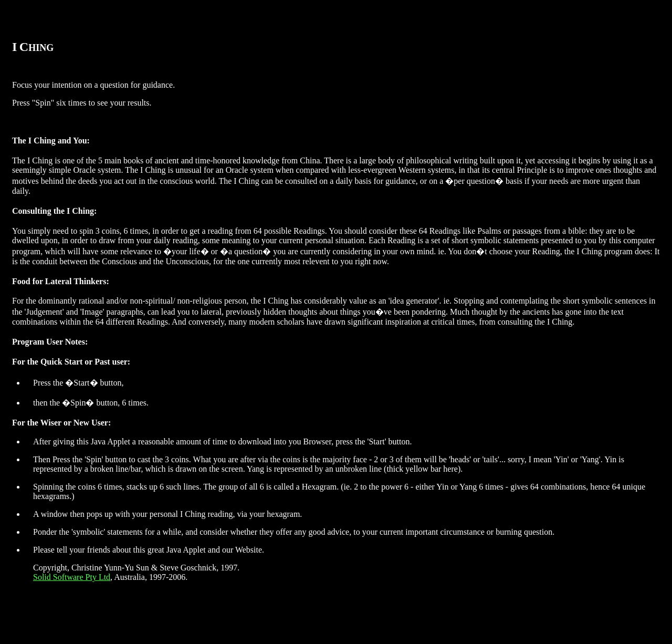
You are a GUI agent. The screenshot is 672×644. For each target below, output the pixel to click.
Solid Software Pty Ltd (71, 577)
